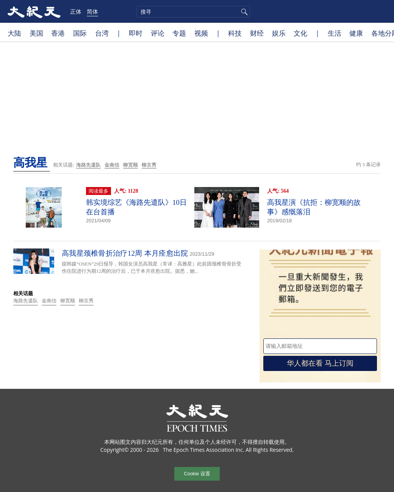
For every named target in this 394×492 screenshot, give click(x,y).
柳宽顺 (130, 165)
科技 (235, 33)
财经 (257, 33)
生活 (334, 33)
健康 (356, 33)
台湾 (102, 33)
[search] (193, 11)
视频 (201, 33)
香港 (58, 33)
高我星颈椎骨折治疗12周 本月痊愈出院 (125, 253)
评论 (157, 33)
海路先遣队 (88, 165)
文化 (300, 33)
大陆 (14, 33)
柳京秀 (149, 165)
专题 (179, 33)
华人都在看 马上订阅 (320, 363)
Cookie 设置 (197, 473)
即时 (135, 33)
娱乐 (279, 33)
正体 (75, 11)
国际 (80, 33)
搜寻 (243, 11)
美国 (36, 33)
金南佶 (112, 165)
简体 (92, 11)
